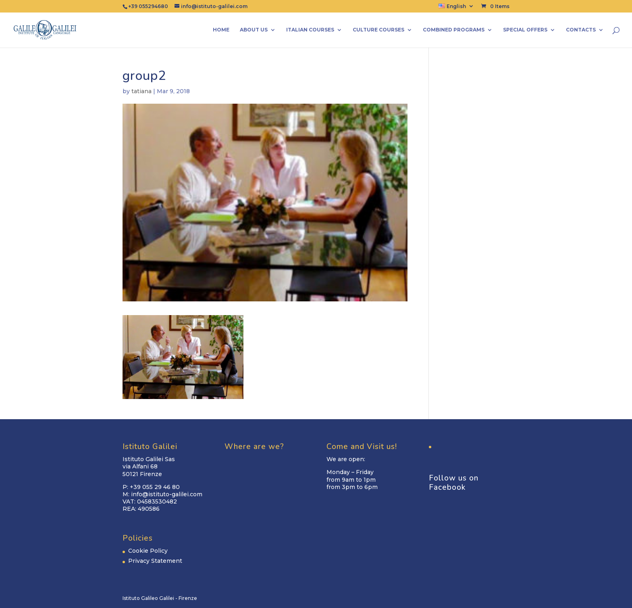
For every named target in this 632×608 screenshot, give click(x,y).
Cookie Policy (148, 550)
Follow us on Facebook (453, 483)
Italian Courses (310, 30)
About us (254, 30)
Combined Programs (453, 30)
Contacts (581, 30)
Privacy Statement (155, 560)
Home (221, 30)
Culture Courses (378, 30)
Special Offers (525, 30)
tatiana (141, 91)
